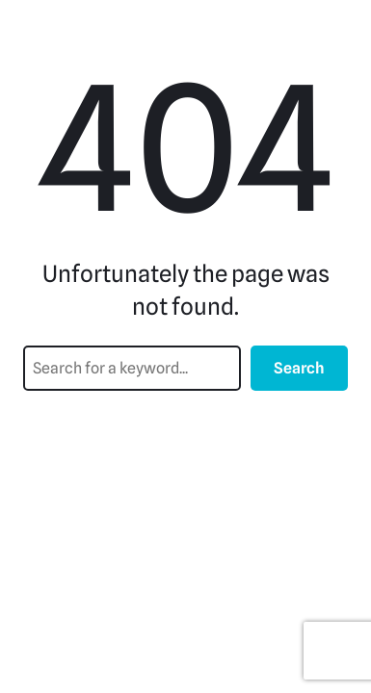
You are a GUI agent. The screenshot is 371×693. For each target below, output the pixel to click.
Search (299, 368)
